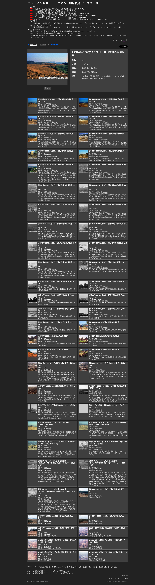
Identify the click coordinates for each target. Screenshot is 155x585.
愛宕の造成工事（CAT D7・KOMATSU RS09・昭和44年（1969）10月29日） (107, 423)
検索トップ (32, 45)
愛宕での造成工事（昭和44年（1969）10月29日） (107, 405)
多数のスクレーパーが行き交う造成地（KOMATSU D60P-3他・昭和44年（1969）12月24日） (56, 463)
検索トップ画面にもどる (60, 571)
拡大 (47, 88)
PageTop (125, 575)
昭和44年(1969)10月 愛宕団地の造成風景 (104, 322)
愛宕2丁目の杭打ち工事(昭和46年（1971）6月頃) (56, 405)
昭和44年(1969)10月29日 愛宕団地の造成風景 (55, 99)
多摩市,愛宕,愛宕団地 (89, 68)
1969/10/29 (86, 64)
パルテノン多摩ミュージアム (118, 578)
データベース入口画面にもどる (62, 573)
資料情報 (43, 45)
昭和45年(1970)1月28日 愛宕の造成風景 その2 (107, 262)
